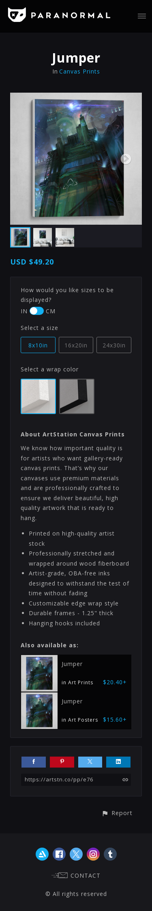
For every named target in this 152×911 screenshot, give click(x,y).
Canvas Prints (79, 71)
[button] (117, 813)
